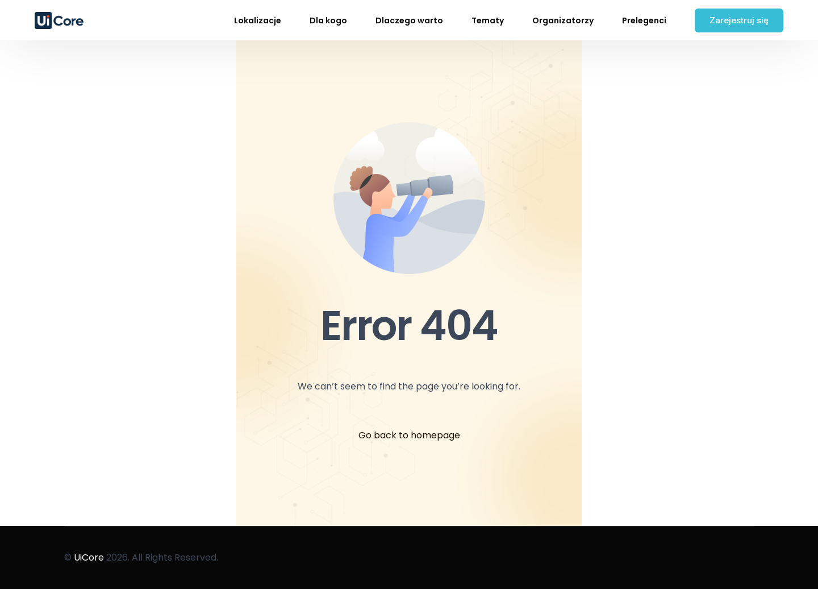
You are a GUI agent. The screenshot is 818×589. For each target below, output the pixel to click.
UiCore (89, 557)
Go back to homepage (409, 435)
